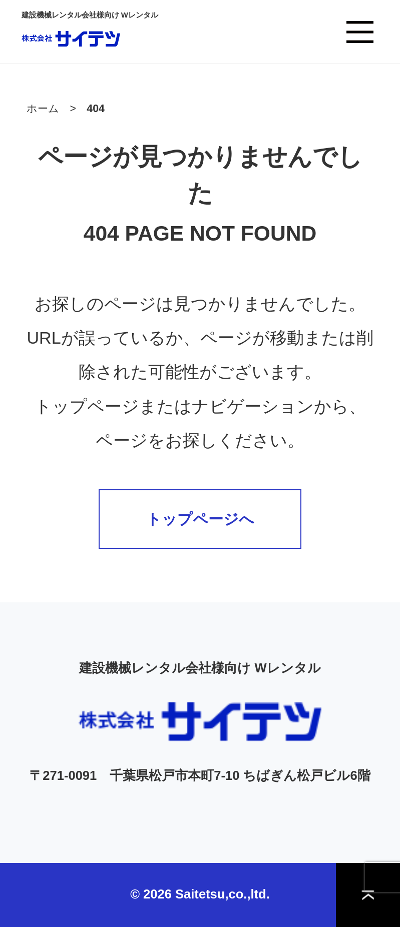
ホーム (43, 109)
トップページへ (200, 519)
